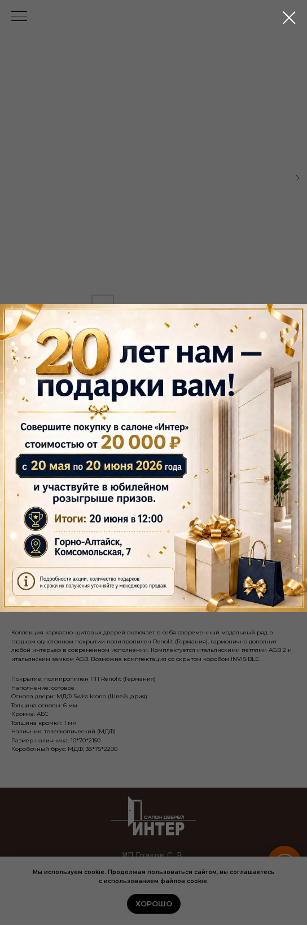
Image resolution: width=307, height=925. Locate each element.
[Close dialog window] (289, 18)
